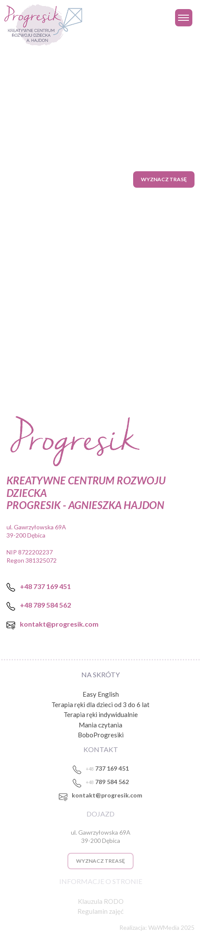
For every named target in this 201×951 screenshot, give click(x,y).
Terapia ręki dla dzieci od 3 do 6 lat (100, 704)
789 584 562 (107, 781)
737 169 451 (107, 768)
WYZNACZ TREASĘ (100, 861)
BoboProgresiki (101, 735)
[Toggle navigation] (183, 17)
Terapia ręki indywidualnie (101, 714)
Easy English (101, 694)
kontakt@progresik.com (107, 795)
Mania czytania (100, 725)
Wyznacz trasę (164, 179)
